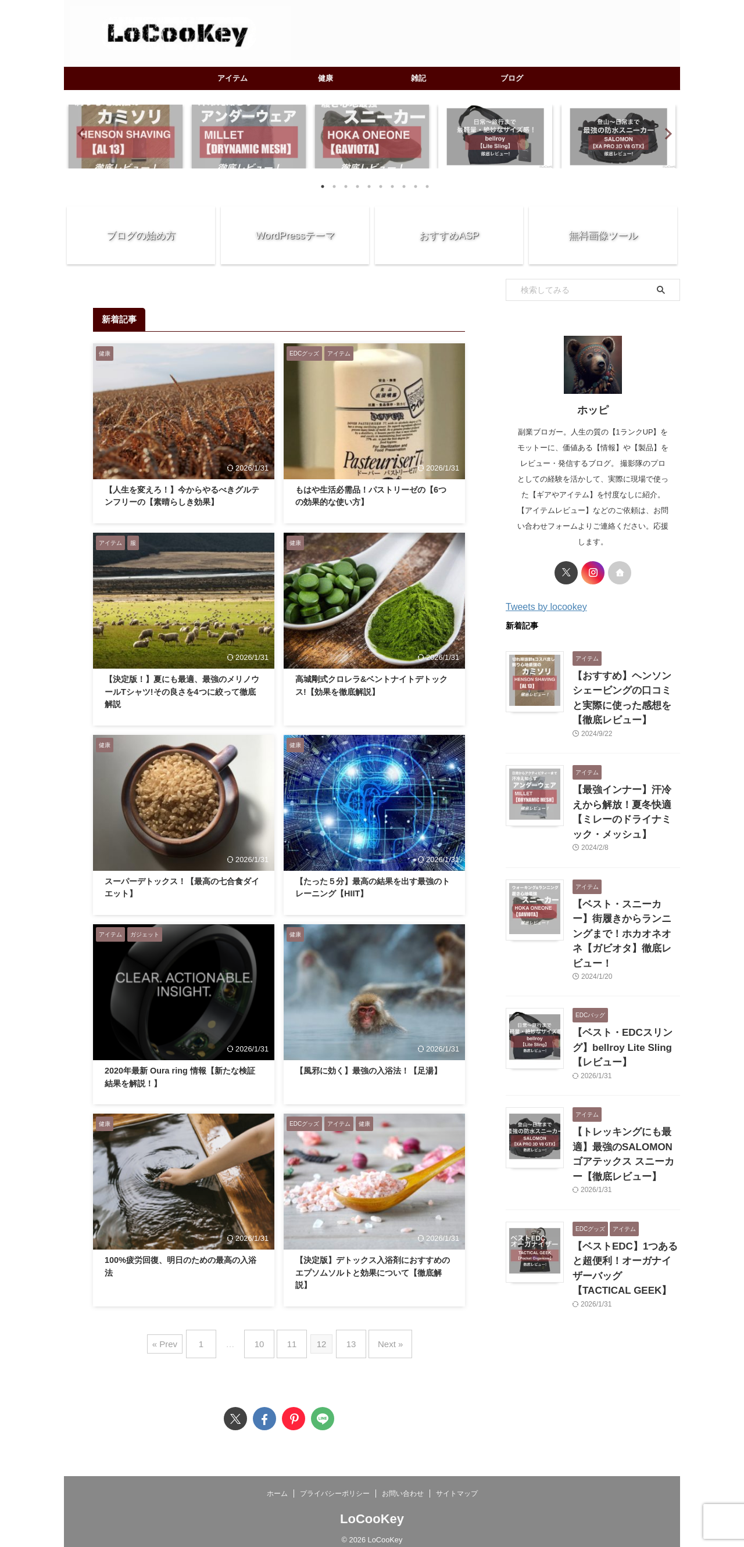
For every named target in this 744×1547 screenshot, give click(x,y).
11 (292, 1339)
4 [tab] (357, 186)
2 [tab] (334, 186)
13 (345, 1339)
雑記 (418, 78)
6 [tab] (381, 186)
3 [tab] (346, 186)
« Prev (179, 1339)
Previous (79, 133)
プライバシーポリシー (335, 1484)
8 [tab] (404, 186)
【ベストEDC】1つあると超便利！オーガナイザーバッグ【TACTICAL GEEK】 (625, 1184)
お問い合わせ (403, 1484)
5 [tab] (369, 186)
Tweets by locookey (546, 607)
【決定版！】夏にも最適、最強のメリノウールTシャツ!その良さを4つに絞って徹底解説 (182, 691)
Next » (378, 1339)
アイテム (232, 78)
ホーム (277, 1484)
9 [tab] (415, 186)
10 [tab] (427, 186)
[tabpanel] (126, 136)
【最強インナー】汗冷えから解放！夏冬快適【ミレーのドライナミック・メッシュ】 (625, 782)
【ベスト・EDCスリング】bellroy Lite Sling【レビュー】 (622, 983)
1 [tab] (322, 186)
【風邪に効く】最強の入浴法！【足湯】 (368, 1070)
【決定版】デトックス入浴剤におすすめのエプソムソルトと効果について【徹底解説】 (372, 1272)
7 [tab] (392, 186)
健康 (325, 78)
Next (664, 133)
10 (265, 1339)
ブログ (511, 78)
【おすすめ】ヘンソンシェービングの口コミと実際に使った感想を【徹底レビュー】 (625, 688)
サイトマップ (457, 1484)
